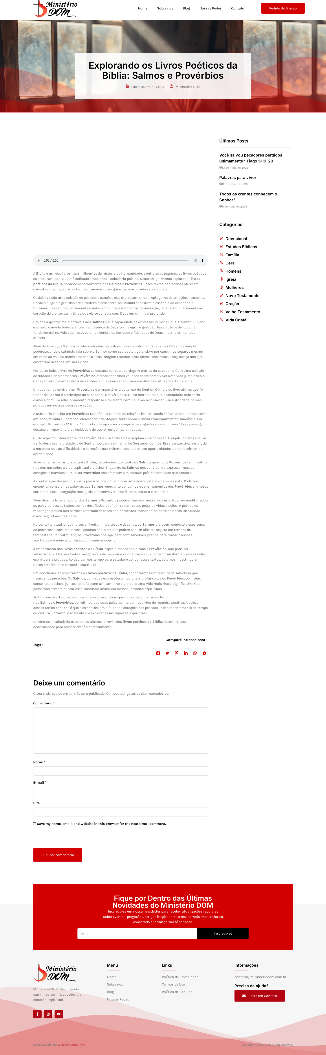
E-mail (39, 782)
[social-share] (158, 653)
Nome (39, 762)
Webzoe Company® (71, 1045)
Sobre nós (163, 8)
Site (36, 803)
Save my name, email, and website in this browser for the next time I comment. (101, 824)
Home (140, 8)
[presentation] (63, 838)
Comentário (44, 703)
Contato (237, 8)
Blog (185, 8)
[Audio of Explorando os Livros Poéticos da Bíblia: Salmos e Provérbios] (120, 260)
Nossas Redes (210, 8)
